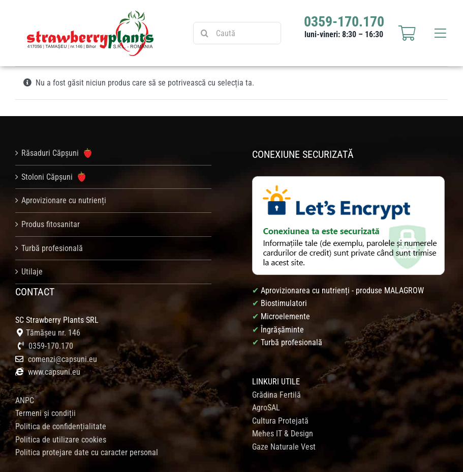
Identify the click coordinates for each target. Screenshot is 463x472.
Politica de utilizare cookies (60, 440)
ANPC (24, 400)
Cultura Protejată (280, 421)
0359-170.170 (50, 346)
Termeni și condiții (45, 413)
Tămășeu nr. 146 (53, 333)
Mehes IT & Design (282, 433)
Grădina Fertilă (276, 395)
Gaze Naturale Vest (284, 447)
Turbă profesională (52, 248)
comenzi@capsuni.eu (62, 359)
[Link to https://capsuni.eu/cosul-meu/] (407, 33)
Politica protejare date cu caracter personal (86, 452)
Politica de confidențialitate (60, 426)
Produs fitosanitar (50, 224)
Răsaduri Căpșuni (56, 153)
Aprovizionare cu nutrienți (63, 200)
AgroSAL (266, 407)
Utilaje (32, 271)
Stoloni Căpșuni (53, 177)
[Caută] (237, 33)
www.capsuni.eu (53, 372)
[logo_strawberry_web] (90, 14)
